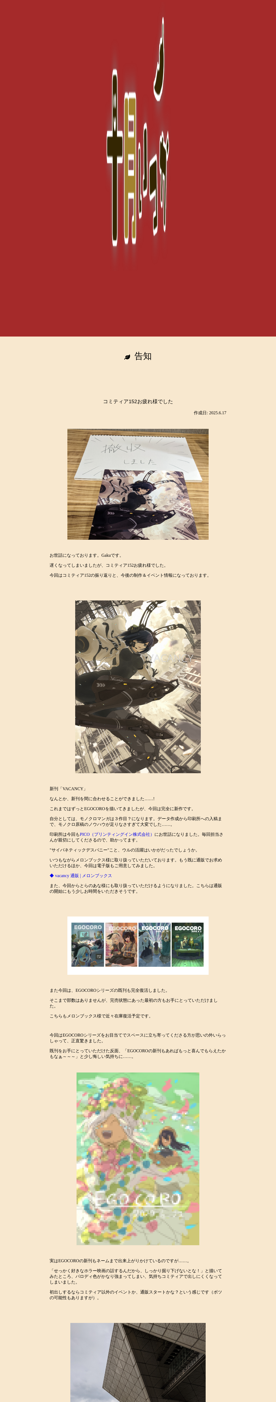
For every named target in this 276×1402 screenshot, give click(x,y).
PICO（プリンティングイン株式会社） (117, 834)
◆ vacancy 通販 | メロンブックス (81, 875)
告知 (143, 356)
